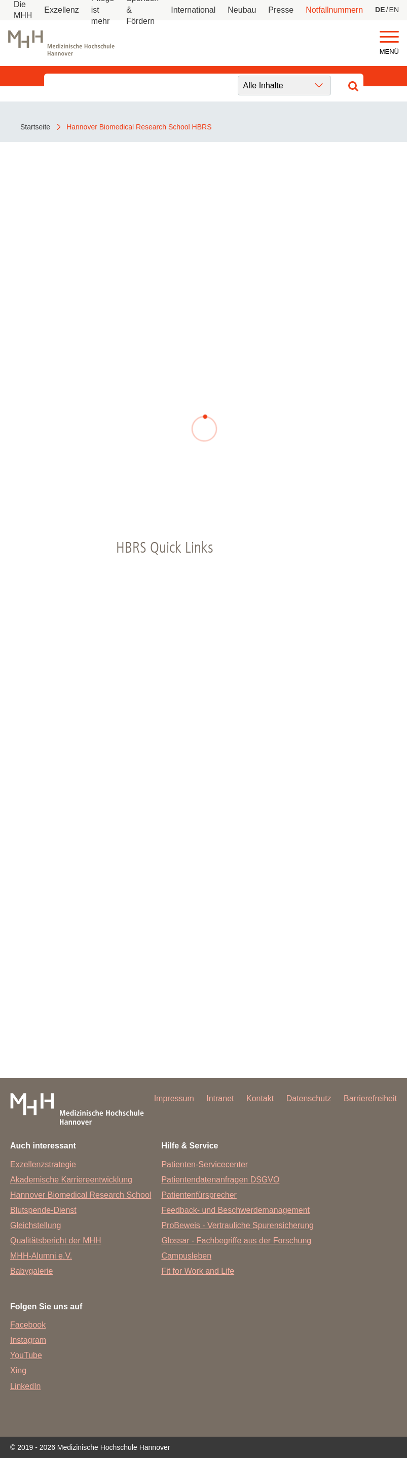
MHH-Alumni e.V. (41, 1255)
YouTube (26, 1355)
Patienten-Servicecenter (204, 1164)
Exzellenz (61, 10)
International (193, 10)
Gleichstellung (35, 1225)
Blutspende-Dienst (43, 1210)
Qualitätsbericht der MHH (55, 1240)
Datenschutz (308, 1098)
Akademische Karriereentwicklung (71, 1179)
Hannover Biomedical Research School (80, 1195)
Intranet (220, 1098)
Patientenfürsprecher (199, 1195)
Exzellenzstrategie (43, 1164)
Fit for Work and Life (197, 1271)
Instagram (28, 1340)
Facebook (28, 1324)
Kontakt (260, 1098)
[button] (389, 37)
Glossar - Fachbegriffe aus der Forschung (236, 1240)
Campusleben (186, 1255)
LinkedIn (25, 1386)
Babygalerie (31, 1271)
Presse (280, 10)
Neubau (242, 10)
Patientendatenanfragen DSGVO (220, 1179)
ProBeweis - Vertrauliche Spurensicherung (237, 1225)
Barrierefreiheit (370, 1098)
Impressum (174, 1098)
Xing (18, 1370)
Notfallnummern (334, 10)
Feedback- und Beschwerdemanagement (235, 1210)
